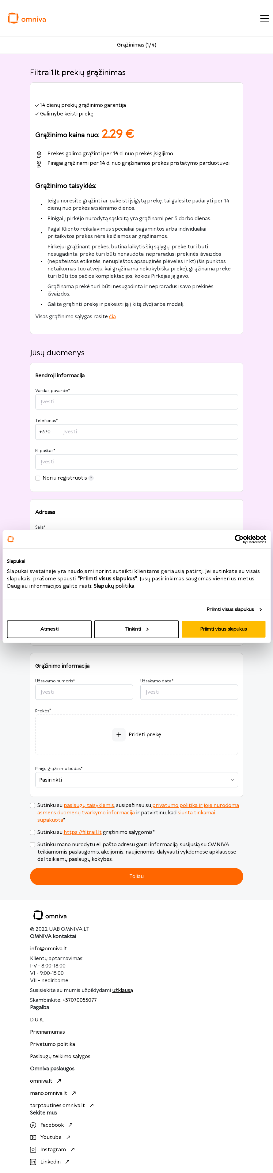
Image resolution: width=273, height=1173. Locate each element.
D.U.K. (37, 1019)
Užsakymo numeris (55, 681)
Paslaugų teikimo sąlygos (60, 1056)
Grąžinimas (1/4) (136, 45)
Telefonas (46, 421)
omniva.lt (46, 1081)
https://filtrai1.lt (83, 832)
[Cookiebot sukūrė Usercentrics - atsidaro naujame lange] (239, 539)
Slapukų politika (114, 586)
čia (112, 316)
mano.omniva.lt (54, 1093)
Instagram (53, 1149)
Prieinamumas (47, 1032)
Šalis (40, 527)
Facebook (52, 1125)
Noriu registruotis (68, 478)
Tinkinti (136, 629)
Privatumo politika (52, 1044)
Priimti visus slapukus (230, 609)
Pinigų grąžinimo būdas (58, 768)
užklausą (122, 990)
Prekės (42, 711)
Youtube (51, 1137)
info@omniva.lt (48, 948)
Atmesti (49, 629)
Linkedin (50, 1162)
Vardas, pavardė (52, 391)
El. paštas (45, 451)
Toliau (136, 876)
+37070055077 (80, 1000)
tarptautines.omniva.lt (62, 1105)
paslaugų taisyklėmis (89, 805)
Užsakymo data (156, 681)
